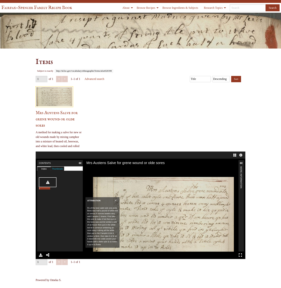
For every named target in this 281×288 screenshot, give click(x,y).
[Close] (115, 200)
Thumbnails (57, 169)
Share (48, 255)
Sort (236, 79)
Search (273, 7)
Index (44, 169)
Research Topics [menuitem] (213, 7)
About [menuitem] (126, 7)
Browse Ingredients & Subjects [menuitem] (180, 7)
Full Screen (240, 255)
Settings (241, 155)
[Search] (248, 7)
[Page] (41, 79)
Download (40, 255)
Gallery (234, 155)
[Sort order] (221, 79)
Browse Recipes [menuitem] (146, 7)
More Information (241, 167)
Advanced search (94, 78)
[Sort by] (200, 79)
